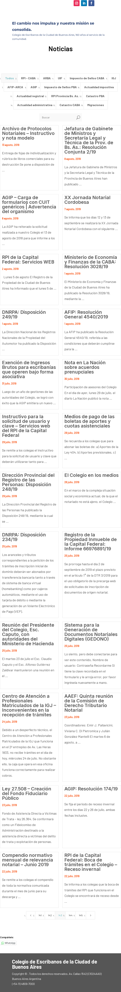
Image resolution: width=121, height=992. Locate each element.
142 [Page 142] (50, 915)
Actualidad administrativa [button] (34, 105)
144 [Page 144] (71, 915)
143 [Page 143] (60, 915)
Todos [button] (9, 78)
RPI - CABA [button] (28, 78)
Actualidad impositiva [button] (99, 87)
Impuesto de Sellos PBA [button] (60, 87)
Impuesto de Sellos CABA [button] (87, 78)
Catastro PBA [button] (95, 96)
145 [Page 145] (81, 915)
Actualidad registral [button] (30, 96)
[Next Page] (90, 915)
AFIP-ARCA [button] (15, 87)
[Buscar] (57, 117)
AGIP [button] (34, 87)
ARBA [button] (47, 78)
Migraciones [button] (95, 105)
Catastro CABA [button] (70, 105)
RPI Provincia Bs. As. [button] (65, 96)
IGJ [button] (114, 78)
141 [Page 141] (40, 915)
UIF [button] (60, 78)
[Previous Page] (30, 915)
